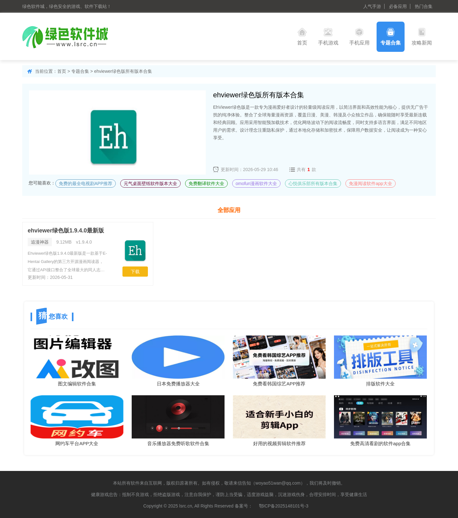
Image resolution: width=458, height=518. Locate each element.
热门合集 (424, 6)
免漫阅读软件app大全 (370, 183)
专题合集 (390, 36)
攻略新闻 (422, 36)
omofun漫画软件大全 (256, 183)
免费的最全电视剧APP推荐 (85, 183)
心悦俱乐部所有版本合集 (312, 183)
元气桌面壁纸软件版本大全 (150, 183)
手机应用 (359, 36)
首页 (302, 36)
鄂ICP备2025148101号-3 (284, 505)
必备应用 (398, 6)
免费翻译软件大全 (206, 183)
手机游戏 (328, 36)
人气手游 (372, 6)
